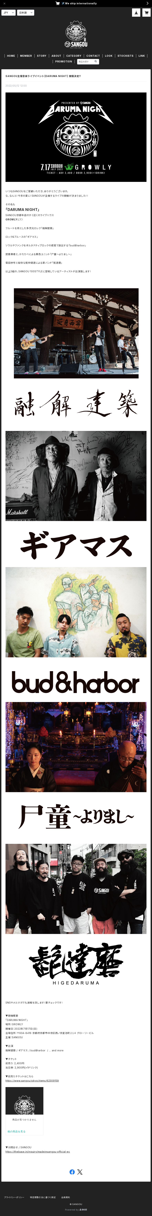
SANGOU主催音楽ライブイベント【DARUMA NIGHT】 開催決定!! (43, 76)
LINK (142, 55)
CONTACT (93, 55)
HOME (11, 55)
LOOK (108, 55)
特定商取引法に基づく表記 (43, 1197)
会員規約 (65, 1197)
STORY (41, 55)
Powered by (76, 1209)
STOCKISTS (126, 55)
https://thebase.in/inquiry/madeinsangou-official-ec (38, 1151)
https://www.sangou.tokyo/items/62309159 (32, 1080)
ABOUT (56, 55)
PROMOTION (63, 61)
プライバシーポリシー (14, 1197)
